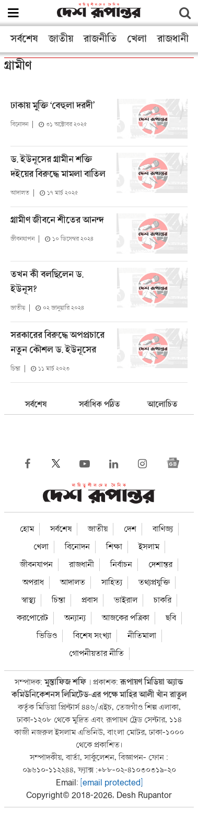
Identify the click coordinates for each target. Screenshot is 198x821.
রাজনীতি (100, 39)
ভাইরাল (125, 600)
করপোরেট (32, 618)
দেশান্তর (160, 565)
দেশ (130, 529)
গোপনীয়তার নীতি (96, 653)
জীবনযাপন (22, 239)
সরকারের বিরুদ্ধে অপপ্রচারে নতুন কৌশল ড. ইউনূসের (57, 343)
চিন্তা (15, 369)
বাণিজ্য (163, 529)
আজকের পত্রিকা (125, 618)
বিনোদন (19, 125)
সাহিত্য (111, 582)
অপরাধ (33, 582)
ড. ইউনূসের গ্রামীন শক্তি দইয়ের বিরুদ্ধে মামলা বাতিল (59, 167)
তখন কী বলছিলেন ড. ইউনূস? (47, 282)
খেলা (137, 39)
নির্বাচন (121, 565)
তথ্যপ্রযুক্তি (154, 582)
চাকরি (162, 600)
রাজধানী (173, 39)
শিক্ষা (114, 547)
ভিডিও (47, 636)
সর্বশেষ (24, 39)
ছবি (171, 618)
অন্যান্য (75, 618)
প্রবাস (89, 600)
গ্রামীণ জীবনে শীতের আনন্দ (57, 220)
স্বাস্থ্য (28, 600)
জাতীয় (61, 39)
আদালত (19, 193)
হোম (27, 529)
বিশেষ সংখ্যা (92, 636)
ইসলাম (148, 547)
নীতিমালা (141, 636)
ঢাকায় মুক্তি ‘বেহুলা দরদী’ (52, 105)
